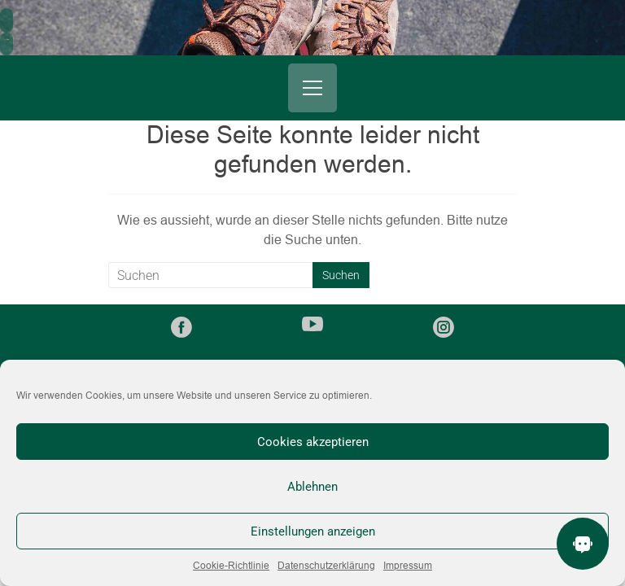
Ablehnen (312, 486)
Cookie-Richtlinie (231, 565)
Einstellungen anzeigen (313, 531)
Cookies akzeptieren (313, 442)
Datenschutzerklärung (326, 565)
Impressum (407, 565)
